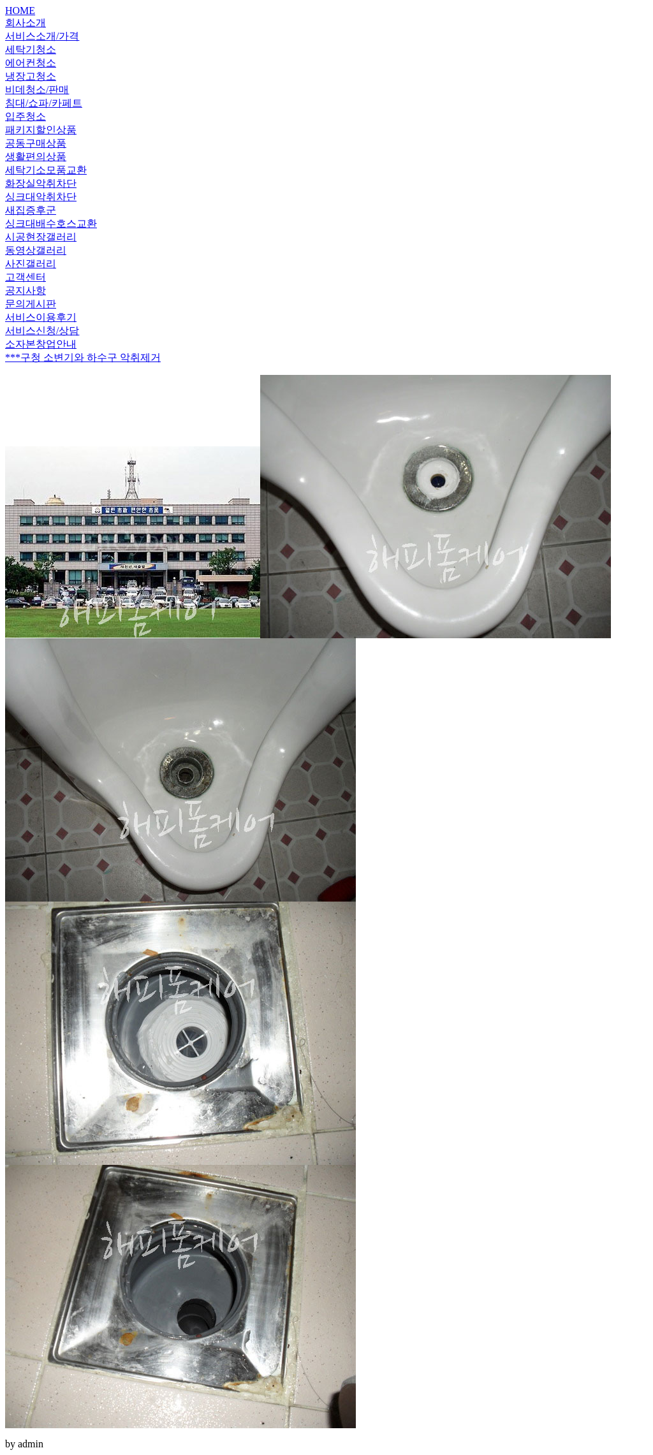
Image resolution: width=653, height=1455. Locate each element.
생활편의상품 (35, 156)
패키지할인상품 (41, 129)
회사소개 (25, 22)
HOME (20, 10)
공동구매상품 (35, 143)
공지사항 (25, 290)
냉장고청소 (30, 76)
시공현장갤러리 (41, 236)
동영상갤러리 (35, 250)
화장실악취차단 (41, 183)
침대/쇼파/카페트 (43, 103)
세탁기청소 (30, 49)
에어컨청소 (30, 62)
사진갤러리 (30, 263)
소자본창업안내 (41, 344)
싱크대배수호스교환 (51, 223)
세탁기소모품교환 (46, 170)
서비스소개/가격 (42, 36)
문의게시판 (30, 303)
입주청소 (25, 116)
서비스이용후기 (41, 317)
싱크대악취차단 (41, 196)
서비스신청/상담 (42, 330)
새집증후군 (30, 210)
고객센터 (25, 277)
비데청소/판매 (37, 89)
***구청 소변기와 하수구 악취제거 (83, 357)
